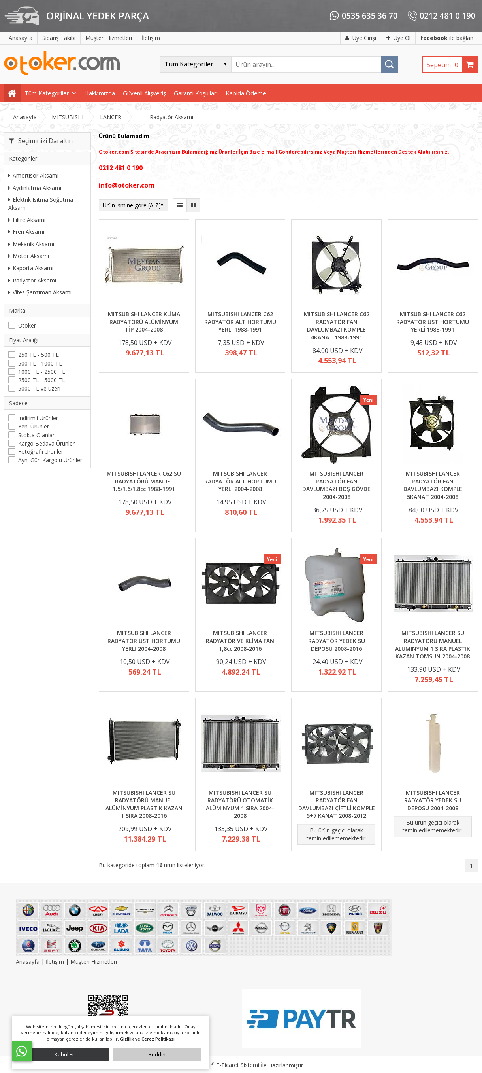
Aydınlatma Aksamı (34, 187)
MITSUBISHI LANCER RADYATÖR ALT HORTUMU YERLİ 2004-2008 (240, 481)
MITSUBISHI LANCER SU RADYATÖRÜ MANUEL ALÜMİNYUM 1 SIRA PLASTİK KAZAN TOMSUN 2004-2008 (432, 644)
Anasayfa (28, 961)
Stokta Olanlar (36, 435)
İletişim (55, 961)
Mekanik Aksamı (31, 244)
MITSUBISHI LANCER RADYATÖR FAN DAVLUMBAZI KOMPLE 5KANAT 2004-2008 (432, 485)
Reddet (157, 1054)
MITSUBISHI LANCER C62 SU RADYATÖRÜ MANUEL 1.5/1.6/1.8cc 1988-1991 (144, 481)
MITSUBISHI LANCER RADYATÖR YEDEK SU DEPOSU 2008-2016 (336, 640)
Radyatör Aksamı (32, 280)
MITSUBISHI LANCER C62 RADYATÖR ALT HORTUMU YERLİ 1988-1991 (240, 321)
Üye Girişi (360, 38)
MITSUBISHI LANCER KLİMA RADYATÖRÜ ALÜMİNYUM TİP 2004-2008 (144, 321)
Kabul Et (64, 1054)
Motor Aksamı (28, 256)
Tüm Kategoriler (46, 93)
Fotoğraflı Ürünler (40, 451)
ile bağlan (446, 38)
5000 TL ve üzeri (39, 388)
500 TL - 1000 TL (40, 363)
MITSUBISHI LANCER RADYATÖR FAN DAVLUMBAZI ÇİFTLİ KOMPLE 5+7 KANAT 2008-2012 (336, 804)
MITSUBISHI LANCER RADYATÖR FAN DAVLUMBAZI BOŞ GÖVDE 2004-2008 (336, 485)
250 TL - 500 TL (38, 354)
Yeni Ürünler (33, 426)
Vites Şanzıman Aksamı (40, 292)
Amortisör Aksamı (33, 175)
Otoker (27, 325)
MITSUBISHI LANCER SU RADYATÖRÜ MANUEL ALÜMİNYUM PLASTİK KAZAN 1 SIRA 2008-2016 (144, 804)
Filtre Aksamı (26, 220)
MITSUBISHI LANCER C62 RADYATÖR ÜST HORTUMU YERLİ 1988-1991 (432, 321)
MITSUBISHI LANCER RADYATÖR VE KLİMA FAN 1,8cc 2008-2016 (240, 640)
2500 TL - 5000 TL (41, 380)
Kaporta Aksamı (30, 268)
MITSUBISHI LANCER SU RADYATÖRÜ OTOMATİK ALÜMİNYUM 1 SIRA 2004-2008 (240, 804)
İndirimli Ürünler (38, 418)
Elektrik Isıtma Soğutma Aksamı (40, 203)
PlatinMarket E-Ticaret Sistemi (218, 1065)
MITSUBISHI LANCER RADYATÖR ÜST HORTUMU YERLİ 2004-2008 (143, 640)
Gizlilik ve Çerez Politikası (147, 1039)
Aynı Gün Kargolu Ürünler (50, 460)
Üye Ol (398, 38)
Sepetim (444, 65)
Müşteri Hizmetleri (93, 961)
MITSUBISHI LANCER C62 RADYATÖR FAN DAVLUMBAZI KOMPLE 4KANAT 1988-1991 (336, 325)
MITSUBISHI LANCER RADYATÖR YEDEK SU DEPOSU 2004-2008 (432, 800)
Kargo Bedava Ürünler (46, 443)
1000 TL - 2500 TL (41, 371)
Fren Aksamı (26, 231)
